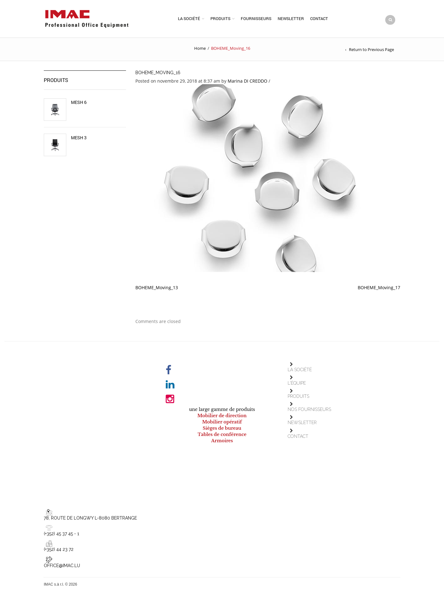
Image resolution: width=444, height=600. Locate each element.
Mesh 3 (79, 140)
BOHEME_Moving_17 (379, 290)
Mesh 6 (79, 104)
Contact (319, 19)
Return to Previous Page (371, 51)
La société (189, 19)
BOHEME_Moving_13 (156, 290)
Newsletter (291, 19)
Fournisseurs (256, 19)
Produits (220, 19)
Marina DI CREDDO (247, 83)
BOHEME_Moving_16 (157, 74)
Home (200, 50)
